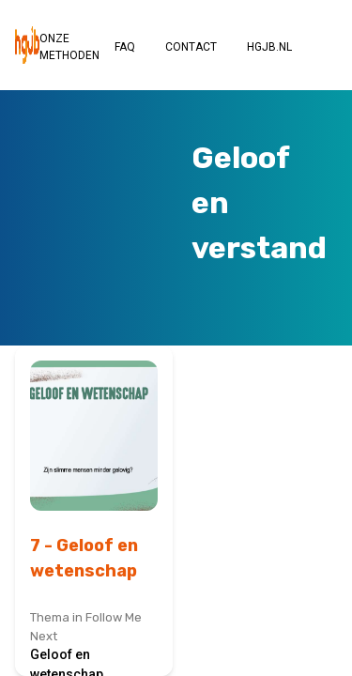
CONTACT (191, 47)
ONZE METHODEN (69, 47)
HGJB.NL (269, 47)
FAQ (125, 47)
